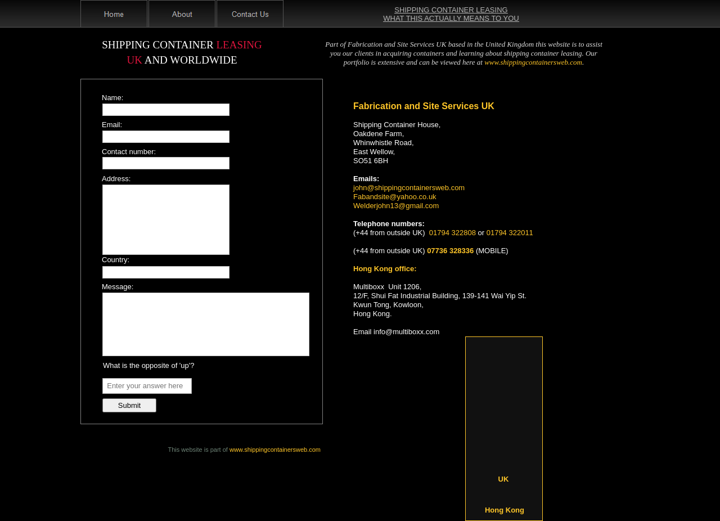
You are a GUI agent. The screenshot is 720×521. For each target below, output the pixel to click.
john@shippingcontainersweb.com (409, 187)
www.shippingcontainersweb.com (275, 449)
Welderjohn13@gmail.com (396, 205)
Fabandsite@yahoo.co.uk (394, 196)
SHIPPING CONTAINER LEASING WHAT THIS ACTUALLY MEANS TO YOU (451, 14)
